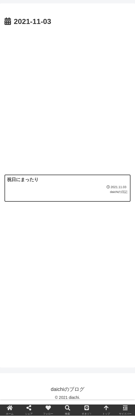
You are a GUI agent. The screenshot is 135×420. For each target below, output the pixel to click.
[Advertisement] (67, 98)
